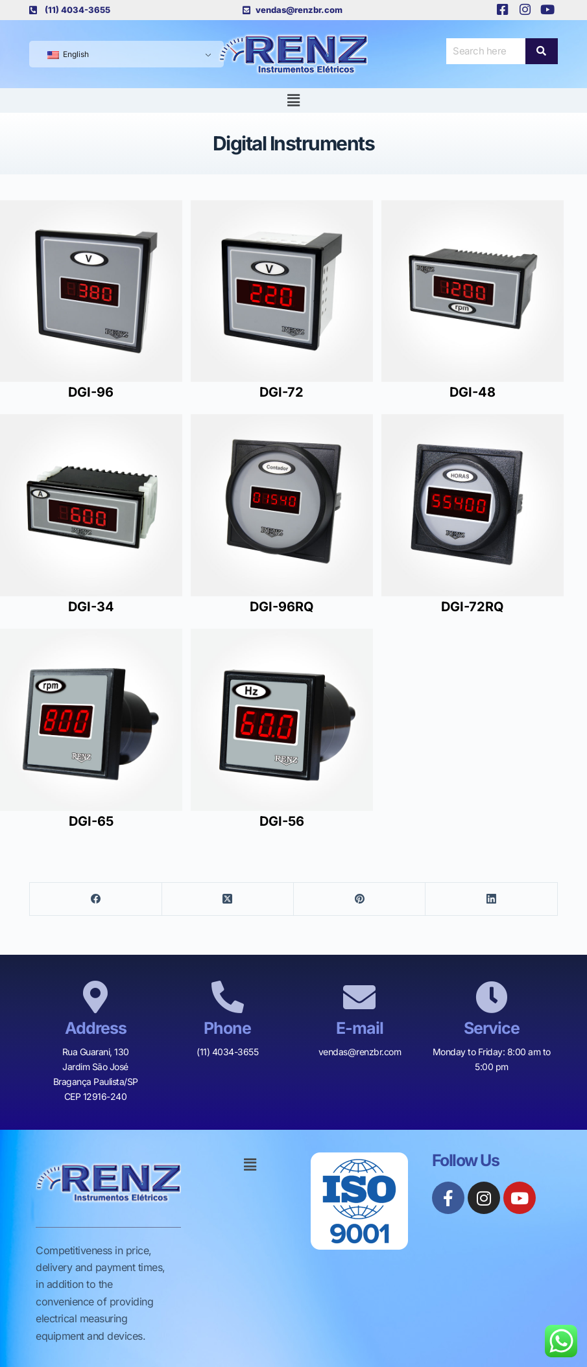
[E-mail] (359, 997)
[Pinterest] (359, 899)
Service (492, 1028)
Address (95, 1028)
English (68, 54)
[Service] (491, 997)
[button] (293, 100)
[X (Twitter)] (228, 899)
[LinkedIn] (491, 899)
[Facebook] (96, 899)
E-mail (359, 1028)
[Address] (95, 997)
